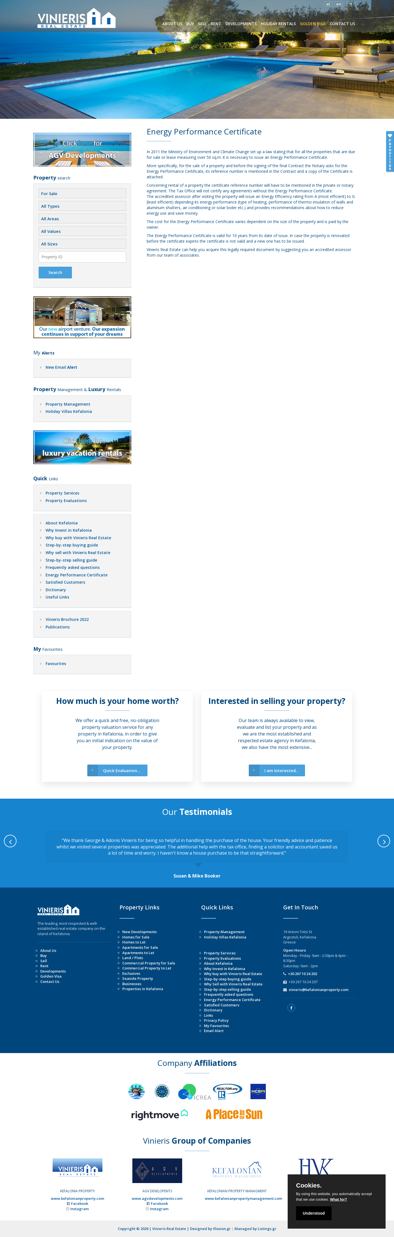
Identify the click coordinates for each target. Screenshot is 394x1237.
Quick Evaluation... (113, 771)
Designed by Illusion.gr (210, 1228)
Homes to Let (134, 942)
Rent (44, 965)
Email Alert (214, 1030)
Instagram (79, 1208)
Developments (53, 971)
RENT (216, 23)
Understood (314, 1213)
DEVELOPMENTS (241, 23)
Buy (43, 955)
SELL (202, 23)
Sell (43, 960)
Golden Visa (51, 976)
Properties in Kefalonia (142, 988)
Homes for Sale (135, 937)
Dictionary (56, 589)
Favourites (56, 663)
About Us (48, 950)
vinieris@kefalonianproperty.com (318, 989)
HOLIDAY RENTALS (278, 23)
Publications (58, 627)
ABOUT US (172, 23)
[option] (197, 854)
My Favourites (216, 1025)
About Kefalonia (62, 523)
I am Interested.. (273, 771)
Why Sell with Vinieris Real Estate (233, 984)
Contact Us (49, 981)
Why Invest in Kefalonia (69, 530)
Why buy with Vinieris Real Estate (78, 537)
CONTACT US (342, 23)
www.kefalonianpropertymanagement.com (243, 1198)
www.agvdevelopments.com (157, 1198)
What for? (338, 1199)
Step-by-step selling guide (71, 560)
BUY (190, 23)
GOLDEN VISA (312, 23)
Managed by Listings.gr (255, 1228)
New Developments (139, 931)
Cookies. (309, 1185)
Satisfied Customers (65, 582)
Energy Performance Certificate (76, 575)
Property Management (68, 404)
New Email (61, 367)
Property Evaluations (66, 500)
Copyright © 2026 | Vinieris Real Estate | (154, 1228)
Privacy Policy (216, 1020)
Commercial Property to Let (146, 968)
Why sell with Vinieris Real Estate (78, 552)
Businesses (131, 983)
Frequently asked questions (73, 567)
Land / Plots (132, 957)
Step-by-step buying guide (72, 545)
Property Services (62, 493)
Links (208, 1015)
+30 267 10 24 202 (302, 973)
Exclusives (131, 973)
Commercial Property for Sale (148, 963)
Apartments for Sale (140, 947)
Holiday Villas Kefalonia (69, 411)
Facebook (79, 1203)
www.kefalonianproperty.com (77, 1198)
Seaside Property (137, 978)
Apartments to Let (138, 952)
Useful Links (57, 597)
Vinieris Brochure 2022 (67, 619)
